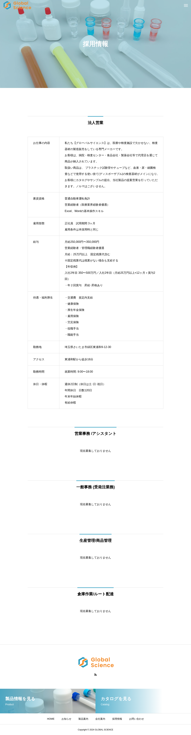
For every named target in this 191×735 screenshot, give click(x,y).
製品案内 (83, 718)
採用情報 (117, 718)
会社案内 (100, 718)
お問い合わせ (136, 718)
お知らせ (66, 718)
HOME (50, 718)
